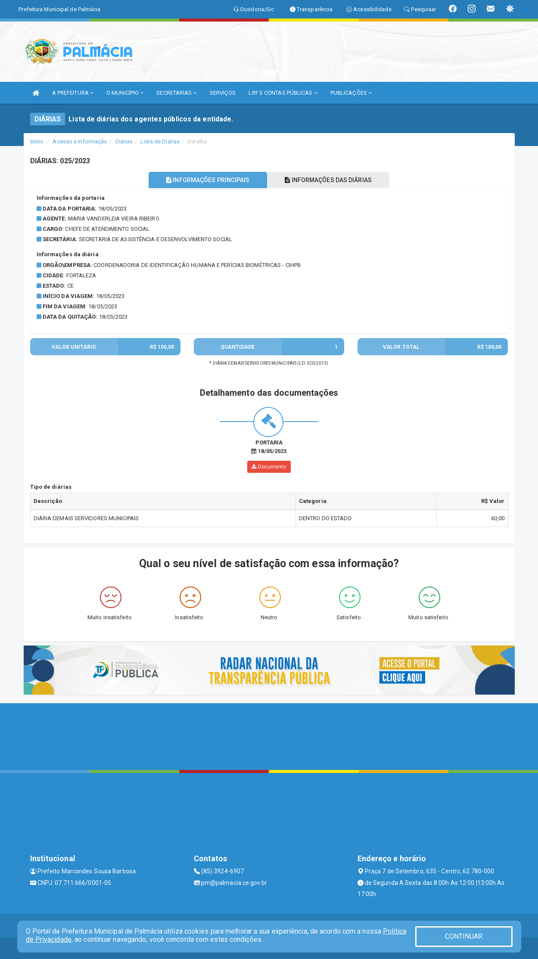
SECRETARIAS (176, 93)
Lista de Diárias (160, 141)
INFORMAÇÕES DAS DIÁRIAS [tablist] (328, 180)
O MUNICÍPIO (124, 93)
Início (37, 141)
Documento (269, 467)
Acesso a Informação (80, 141)
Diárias (124, 141)
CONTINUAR (464, 936)
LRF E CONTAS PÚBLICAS (283, 93)
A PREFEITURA (72, 93)
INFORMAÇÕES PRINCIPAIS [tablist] (207, 180)
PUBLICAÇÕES (351, 93)
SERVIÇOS (223, 93)
